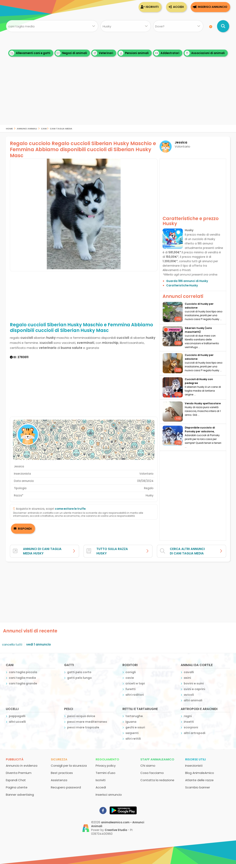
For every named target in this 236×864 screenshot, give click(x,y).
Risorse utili (195, 759)
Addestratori (166, 53)
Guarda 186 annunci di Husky (187, 281)
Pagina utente (16, 787)
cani (44, 128)
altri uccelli (17, 722)
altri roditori (134, 695)
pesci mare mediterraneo (87, 722)
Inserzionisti (194, 765)
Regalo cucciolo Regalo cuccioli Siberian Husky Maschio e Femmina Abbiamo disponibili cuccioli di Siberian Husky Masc (83, 149)
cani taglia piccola (23, 672)
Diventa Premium (18, 773)
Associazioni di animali (205, 53)
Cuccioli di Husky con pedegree (199, 381)
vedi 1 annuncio (38, 644)
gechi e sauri (135, 727)
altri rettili (133, 739)
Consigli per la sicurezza (69, 765)
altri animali (193, 700)
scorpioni (191, 727)
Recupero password (66, 787)
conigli (130, 672)
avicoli (189, 695)
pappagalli (17, 716)
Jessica (181, 142)
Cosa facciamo (152, 773)
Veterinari (102, 53)
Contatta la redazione (157, 780)
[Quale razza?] (125, 26)
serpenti (132, 733)
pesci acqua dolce (81, 716)
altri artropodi (194, 733)
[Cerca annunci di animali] (223, 26)
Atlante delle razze (199, 780)
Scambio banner (197, 787)
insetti (189, 722)
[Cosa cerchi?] (52, 26)
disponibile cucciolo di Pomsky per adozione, (200, 429)
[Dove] (178, 26)
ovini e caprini (194, 689)
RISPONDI (24, 528)
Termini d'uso (105, 773)
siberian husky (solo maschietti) (198, 330)
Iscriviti (152, 7)
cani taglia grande (23, 683)
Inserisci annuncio (212, 7)
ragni (188, 716)
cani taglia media (61, 128)
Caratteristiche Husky (182, 285)
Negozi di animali (71, 53)
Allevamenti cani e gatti (29, 53)
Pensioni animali (133, 53)
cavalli (189, 672)
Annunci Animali (27, 128)
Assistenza (59, 780)
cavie (129, 678)
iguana (130, 722)
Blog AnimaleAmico (199, 773)
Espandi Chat (16, 780)
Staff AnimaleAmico (157, 759)
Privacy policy (106, 765)
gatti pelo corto (79, 672)
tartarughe (134, 716)
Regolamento (107, 759)
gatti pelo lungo (79, 678)
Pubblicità (14, 759)
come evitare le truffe (70, 509)
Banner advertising (20, 794)
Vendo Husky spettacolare (203, 403)
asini (187, 678)
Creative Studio (116, 830)
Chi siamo (147, 765)
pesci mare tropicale (83, 727)
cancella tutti (12, 644)
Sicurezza (59, 759)
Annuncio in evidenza (21, 765)
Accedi (178, 7)
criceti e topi (135, 683)
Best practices (62, 773)
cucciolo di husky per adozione (199, 305)
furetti (130, 689)
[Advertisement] (118, 97)
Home (9, 128)
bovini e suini (194, 683)
